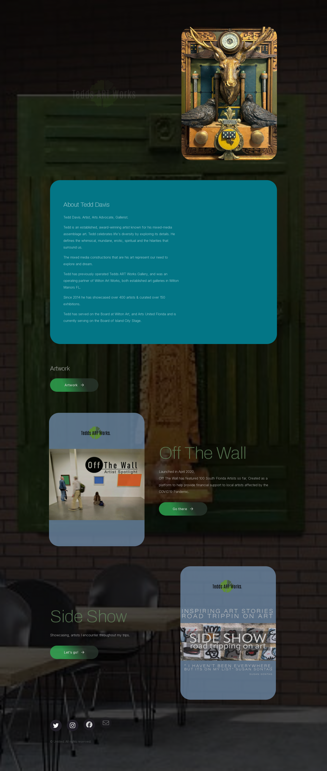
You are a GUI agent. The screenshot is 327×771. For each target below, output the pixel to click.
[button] (74, 381)
